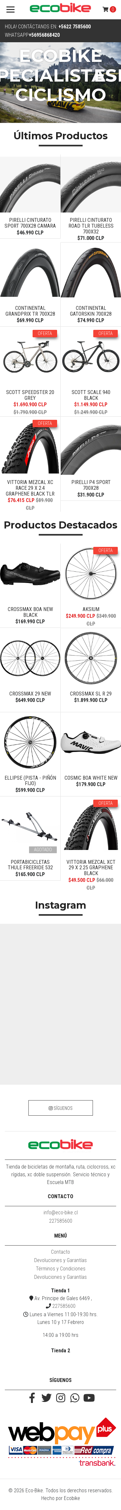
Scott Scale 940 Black (91, 395)
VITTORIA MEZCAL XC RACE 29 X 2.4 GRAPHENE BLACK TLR (30, 488)
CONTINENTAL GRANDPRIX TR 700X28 (30, 311)
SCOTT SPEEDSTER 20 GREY (30, 395)
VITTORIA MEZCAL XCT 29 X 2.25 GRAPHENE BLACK (91, 867)
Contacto (60, 1252)
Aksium (91, 609)
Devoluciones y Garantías (60, 1260)
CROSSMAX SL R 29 (91, 694)
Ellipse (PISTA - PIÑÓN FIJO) (30, 781)
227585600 (60, 1221)
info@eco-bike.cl (61, 1212)
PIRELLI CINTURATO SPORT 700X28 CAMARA (30, 223)
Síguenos (61, 1108)
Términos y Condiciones (61, 1269)
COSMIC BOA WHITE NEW (91, 778)
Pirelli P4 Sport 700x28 (91, 485)
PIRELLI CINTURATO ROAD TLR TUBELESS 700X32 (91, 225)
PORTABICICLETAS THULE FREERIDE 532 (30, 865)
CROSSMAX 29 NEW (30, 694)
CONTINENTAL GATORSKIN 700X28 (91, 311)
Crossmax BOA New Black (30, 612)
